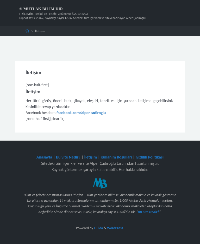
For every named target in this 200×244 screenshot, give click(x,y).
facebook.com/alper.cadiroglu (81, 112)
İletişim (90, 157)
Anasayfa (44, 157)
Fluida (98, 228)
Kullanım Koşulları (116, 157)
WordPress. (115, 228)
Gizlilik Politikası (150, 157)
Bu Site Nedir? (68, 157)
